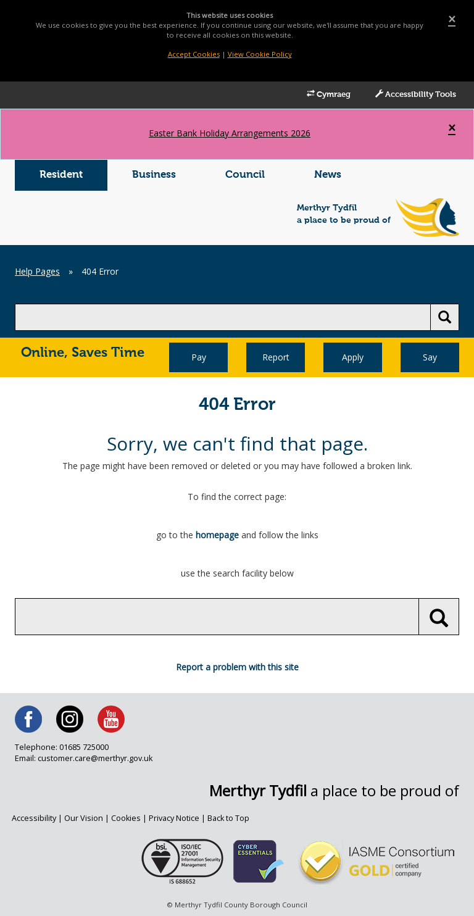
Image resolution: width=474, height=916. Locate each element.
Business (154, 175)
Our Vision (83, 818)
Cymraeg (329, 94)
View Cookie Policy (260, 54)
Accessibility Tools (415, 94)
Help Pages (37, 271)
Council (245, 175)
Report (275, 357)
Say (430, 357)
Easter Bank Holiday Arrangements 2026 (229, 133)
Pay (198, 357)
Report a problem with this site (237, 667)
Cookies (126, 818)
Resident (61, 175)
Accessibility (34, 818)
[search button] (444, 317)
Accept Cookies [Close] (194, 54)
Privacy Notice (174, 818)
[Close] (452, 19)
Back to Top (228, 818)
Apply (353, 357)
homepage (217, 535)
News (327, 175)
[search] (223, 317)
